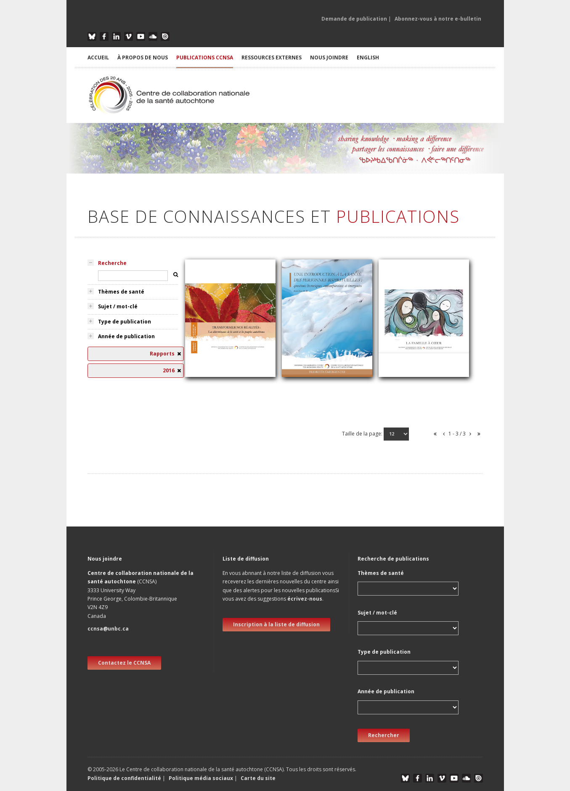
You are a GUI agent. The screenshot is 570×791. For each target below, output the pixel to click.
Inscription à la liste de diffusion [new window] (276, 624)
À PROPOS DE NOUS (142, 57)
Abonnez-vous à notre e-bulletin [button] (438, 18)
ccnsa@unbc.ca (108, 628)
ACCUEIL (98, 57)
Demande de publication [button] (354, 18)
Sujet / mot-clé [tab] (118, 306)
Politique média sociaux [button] (201, 778)
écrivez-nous (304, 598)
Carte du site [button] (258, 778)
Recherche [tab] (112, 263)
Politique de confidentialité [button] (124, 778)
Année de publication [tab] (126, 336)
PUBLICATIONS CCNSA (204, 57)
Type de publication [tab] (124, 321)
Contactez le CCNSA (124, 662)
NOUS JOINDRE (329, 57)
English (368, 57)
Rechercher (383, 735)
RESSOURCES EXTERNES (271, 57)
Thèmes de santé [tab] (121, 291)
